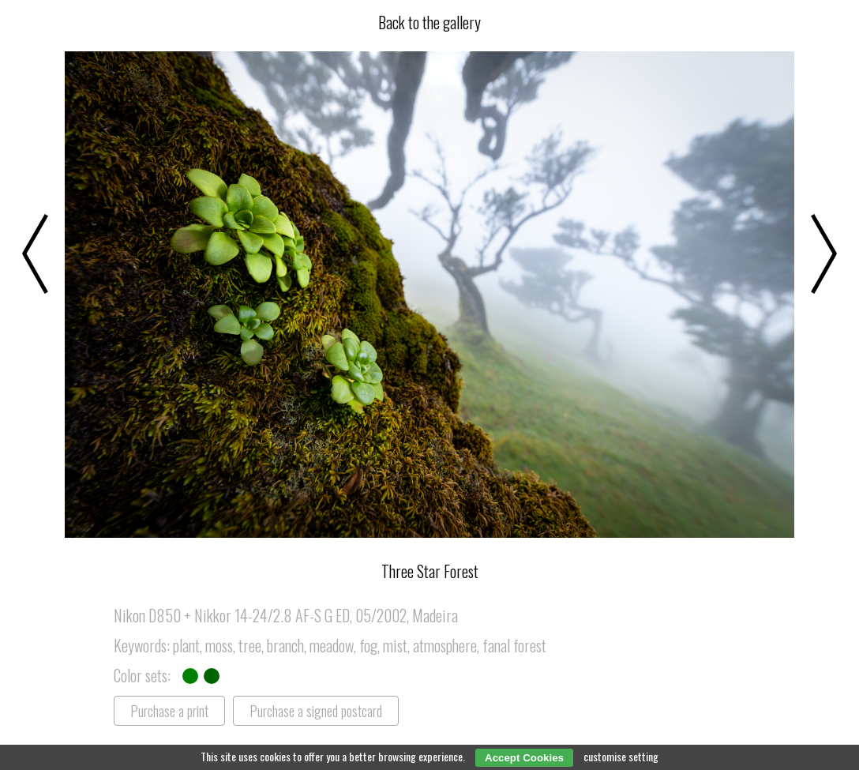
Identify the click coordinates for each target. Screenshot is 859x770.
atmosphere (445, 645)
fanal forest (514, 645)
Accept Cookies (524, 758)
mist (395, 645)
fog (368, 645)
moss (219, 645)
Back (429, 22)
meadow (331, 645)
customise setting (620, 756)
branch (285, 645)
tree (249, 645)
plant (186, 645)
